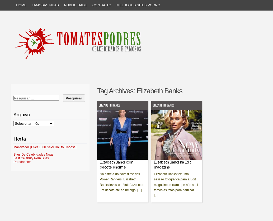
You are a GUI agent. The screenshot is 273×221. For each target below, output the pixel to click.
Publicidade (75, 5)
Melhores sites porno (138, 5)
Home (21, 5)
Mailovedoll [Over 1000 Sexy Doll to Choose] (44, 147)
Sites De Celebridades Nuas (33, 154)
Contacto (101, 5)
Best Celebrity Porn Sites (31, 158)
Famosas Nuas (45, 5)
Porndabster (22, 162)
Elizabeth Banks (109, 105)
